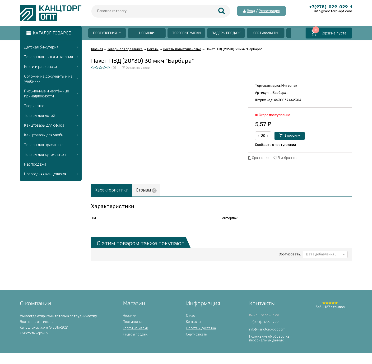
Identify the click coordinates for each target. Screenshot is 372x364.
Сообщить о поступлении (275, 145)
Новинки (146, 33)
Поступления (107, 33)
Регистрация (269, 11)
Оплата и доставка (201, 328)
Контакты (193, 322)
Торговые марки (186, 33)
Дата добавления (321, 254)
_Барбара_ (279, 93)
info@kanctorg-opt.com (267, 329)
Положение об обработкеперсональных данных (269, 338)
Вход (251, 11)
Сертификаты (265, 33)
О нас (190, 316)
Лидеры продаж (226, 33)
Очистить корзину (34, 333)
